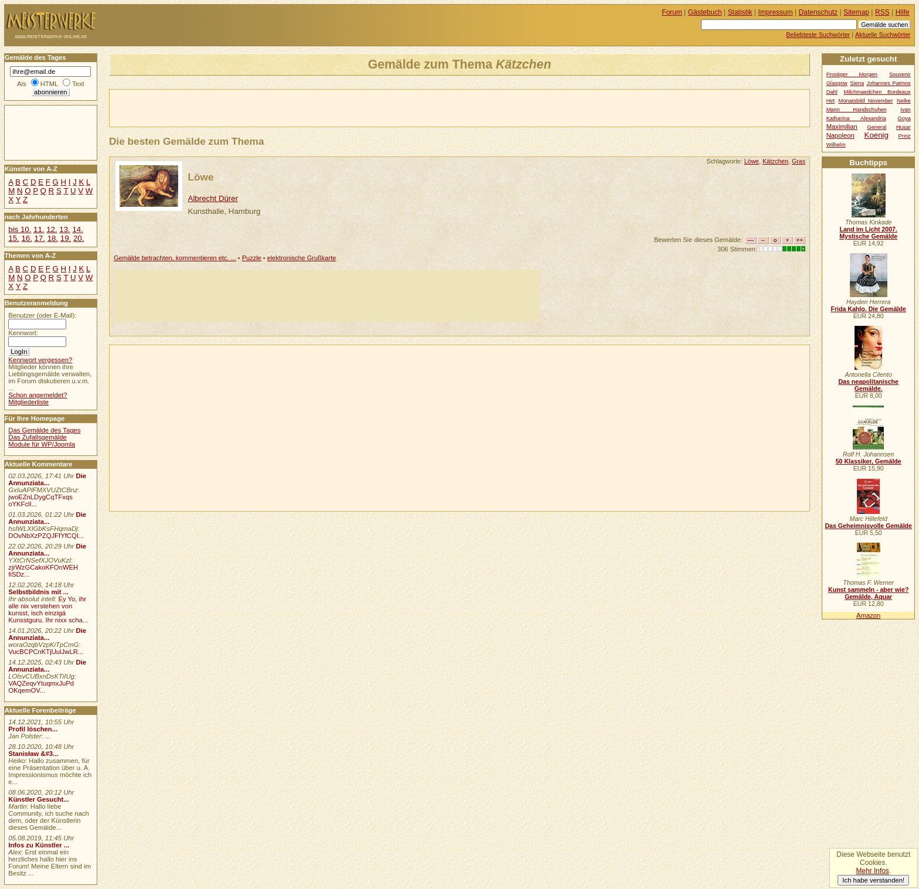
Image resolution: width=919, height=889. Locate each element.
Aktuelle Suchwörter (882, 34)
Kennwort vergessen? (40, 359)
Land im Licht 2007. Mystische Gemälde (868, 233)
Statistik (740, 12)
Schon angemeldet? (37, 394)
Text (78, 83)
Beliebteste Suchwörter (818, 34)
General (876, 127)
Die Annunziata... (47, 479)
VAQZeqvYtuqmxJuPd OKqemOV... (41, 687)
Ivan (905, 110)
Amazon (868, 615)
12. (51, 229)
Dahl (832, 92)
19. (65, 238)
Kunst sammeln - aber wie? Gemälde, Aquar (868, 593)
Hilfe (903, 12)
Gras (798, 161)
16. (26, 238)
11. (38, 229)
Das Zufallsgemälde (37, 437)
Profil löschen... (32, 729)
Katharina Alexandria (856, 118)
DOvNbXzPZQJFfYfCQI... (46, 535)
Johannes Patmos (889, 83)
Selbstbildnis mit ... (38, 591)
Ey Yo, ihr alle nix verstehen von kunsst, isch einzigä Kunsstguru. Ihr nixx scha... (48, 609)
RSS (882, 12)
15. (13, 238)
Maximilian (841, 126)
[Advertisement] (247, 107)
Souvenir (900, 74)
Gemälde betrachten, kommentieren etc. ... (175, 257)
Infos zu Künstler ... (38, 845)
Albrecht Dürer (213, 198)
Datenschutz (818, 12)
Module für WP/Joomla (41, 444)
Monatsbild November (866, 101)
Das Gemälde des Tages (44, 430)
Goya (904, 118)
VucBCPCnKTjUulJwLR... (45, 651)
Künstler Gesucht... (38, 799)
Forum (672, 12)
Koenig (876, 135)
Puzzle (251, 257)
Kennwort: (23, 332)
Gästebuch (705, 12)
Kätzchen (775, 161)
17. (40, 238)
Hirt (830, 101)
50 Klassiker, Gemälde (868, 461)
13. (64, 229)
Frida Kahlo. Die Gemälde (868, 308)
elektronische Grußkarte (301, 257)
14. (77, 229)
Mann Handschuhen (856, 110)
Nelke (904, 101)
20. (78, 238)
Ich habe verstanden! (873, 880)
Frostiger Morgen (851, 74)
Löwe (751, 161)
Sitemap (856, 12)
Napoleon (840, 135)
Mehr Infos (872, 871)
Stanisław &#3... (33, 753)
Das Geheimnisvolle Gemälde (868, 525)
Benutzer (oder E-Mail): (42, 315)
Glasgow (836, 83)
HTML (49, 83)
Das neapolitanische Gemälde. (868, 385)
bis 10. (19, 229)
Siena (857, 83)
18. (52, 238)
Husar (903, 127)
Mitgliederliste (28, 402)
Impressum (775, 12)
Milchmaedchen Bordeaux (876, 92)
